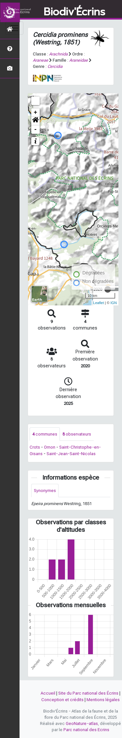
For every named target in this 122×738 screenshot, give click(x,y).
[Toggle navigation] (14, 28)
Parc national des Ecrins (86, 729)
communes (44, 434)
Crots (35, 447)
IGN (113, 303)
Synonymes (45, 490)
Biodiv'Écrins (74, 12)
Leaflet (98, 303)
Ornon (49, 447)
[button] (35, 121)
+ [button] (35, 112)
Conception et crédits (62, 699)
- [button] (35, 129)
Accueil (48, 693)
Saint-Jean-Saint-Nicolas (71, 453)
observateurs (76, 434)
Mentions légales (103, 699)
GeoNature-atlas (82, 723)
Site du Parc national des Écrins (88, 693)
